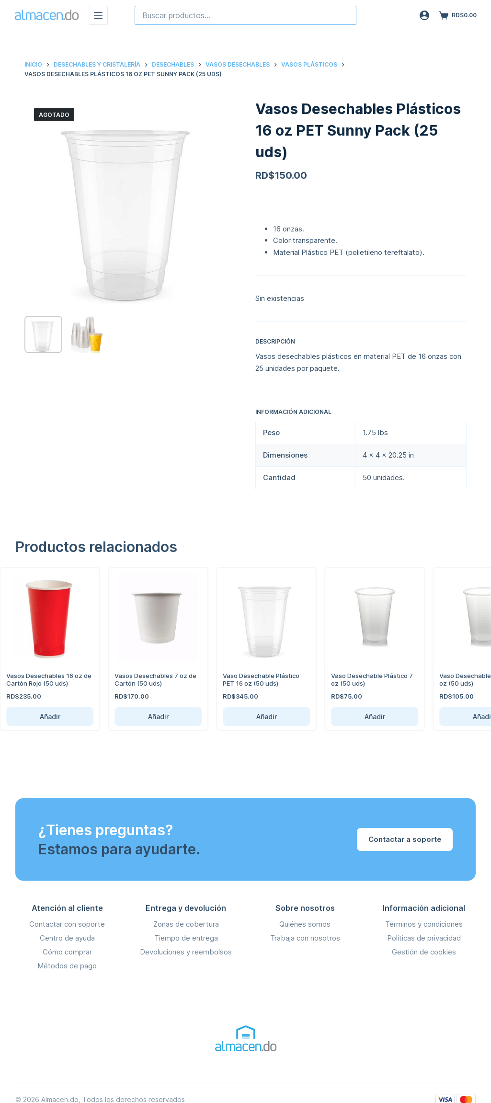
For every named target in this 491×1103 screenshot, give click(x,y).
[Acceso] (424, 15)
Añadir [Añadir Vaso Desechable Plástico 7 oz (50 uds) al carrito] (358, 716)
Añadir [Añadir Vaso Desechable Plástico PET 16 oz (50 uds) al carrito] (250, 716)
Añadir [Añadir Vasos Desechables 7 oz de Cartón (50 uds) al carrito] (142, 716)
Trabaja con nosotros (305, 937)
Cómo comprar (67, 951)
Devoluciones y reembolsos (186, 951)
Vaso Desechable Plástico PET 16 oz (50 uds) (245, 679)
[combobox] (245, 15)
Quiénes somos (305, 924)
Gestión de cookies (424, 951)
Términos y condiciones (424, 924)
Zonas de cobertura (186, 924)
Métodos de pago (67, 965)
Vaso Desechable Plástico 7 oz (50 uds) (356, 679)
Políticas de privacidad (424, 937)
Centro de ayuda (67, 937)
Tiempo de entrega (186, 937)
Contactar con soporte (67, 924)
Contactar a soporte (404, 839)
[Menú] (98, 15)
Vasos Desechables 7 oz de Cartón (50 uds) (140, 679)
